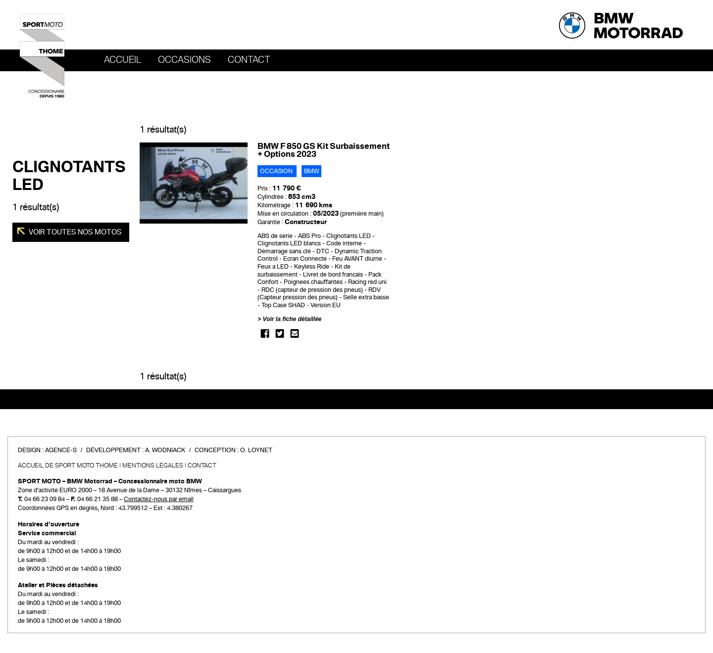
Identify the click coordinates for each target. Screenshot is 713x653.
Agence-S (61, 450)
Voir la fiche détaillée (292, 319)
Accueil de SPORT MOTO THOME (68, 465)
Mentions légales (152, 465)
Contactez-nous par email (159, 499)
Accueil (122, 59)
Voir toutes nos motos (74, 232)
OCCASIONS (184, 59)
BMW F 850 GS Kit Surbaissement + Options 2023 (323, 150)
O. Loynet (256, 450)
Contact (249, 59)
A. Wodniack (165, 450)
